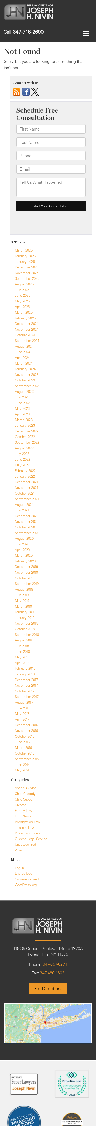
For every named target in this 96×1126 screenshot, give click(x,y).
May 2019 (22, 601)
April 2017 (22, 719)
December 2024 (26, 324)
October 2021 (25, 493)
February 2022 (25, 471)
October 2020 (25, 527)
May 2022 (22, 465)
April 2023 (22, 414)
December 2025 (26, 267)
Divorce (20, 805)
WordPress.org (26, 885)
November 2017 (26, 685)
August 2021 (24, 504)
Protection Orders (28, 833)
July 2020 (22, 544)
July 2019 (22, 595)
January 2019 (24, 618)
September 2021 (27, 499)
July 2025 (22, 290)
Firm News (23, 816)
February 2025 (25, 318)
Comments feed (27, 879)
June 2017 (22, 708)
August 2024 (24, 346)
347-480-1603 (52, 972)
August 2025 (24, 284)
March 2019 (23, 606)
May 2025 (22, 301)
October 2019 (24, 578)
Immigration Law (27, 822)
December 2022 (26, 431)
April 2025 (22, 307)
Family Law (23, 810)
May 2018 (22, 657)
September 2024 (27, 341)
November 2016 (26, 731)
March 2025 (24, 312)
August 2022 (24, 448)
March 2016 (23, 748)
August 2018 (24, 640)
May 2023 (22, 408)
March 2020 (24, 555)
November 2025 (26, 273)
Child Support (24, 799)
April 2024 (22, 358)
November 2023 (26, 375)
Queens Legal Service (31, 839)
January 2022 (25, 476)
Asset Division (25, 788)
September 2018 (27, 634)
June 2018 (22, 651)
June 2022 (22, 459)
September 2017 (27, 697)
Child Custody (25, 794)
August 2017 (24, 702)
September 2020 (27, 533)
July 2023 (22, 397)
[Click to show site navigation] (86, 33)
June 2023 (22, 403)
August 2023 (24, 391)
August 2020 (24, 538)
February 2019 (25, 612)
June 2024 (22, 352)
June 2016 (22, 742)
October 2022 (25, 437)
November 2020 (26, 521)
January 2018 (25, 674)
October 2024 (25, 335)
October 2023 (25, 380)
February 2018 (25, 668)
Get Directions (48, 988)
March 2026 (24, 250)
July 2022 (22, 454)
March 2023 (24, 420)
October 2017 (24, 691)
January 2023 (25, 425)
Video (19, 850)
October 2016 (24, 736)
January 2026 (25, 261)
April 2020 (22, 550)
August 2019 (24, 589)
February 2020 (25, 561)
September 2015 (27, 759)
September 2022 (27, 442)
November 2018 (26, 623)
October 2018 (25, 629)
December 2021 (26, 482)
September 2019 (27, 584)
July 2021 (22, 510)
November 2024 (26, 329)
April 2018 (22, 663)
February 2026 (25, 256)
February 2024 (25, 369)
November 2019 (26, 572)
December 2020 (26, 516)
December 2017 (26, 680)
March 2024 (24, 363)
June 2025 (22, 295)
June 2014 (22, 764)
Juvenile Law (25, 827)
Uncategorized (25, 844)
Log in (19, 868)
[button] (23, 31)
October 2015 (24, 753)
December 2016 (26, 725)
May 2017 (22, 714)
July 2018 (22, 646)
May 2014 (22, 770)
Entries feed (23, 873)
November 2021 (26, 488)
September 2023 (27, 386)
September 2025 (27, 278)
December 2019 (26, 567)
